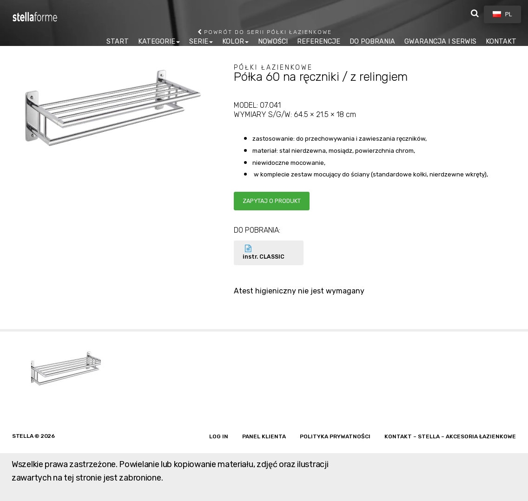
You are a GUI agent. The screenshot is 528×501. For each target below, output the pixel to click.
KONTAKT (501, 42)
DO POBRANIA (372, 42)
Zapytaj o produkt (272, 200)
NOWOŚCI (273, 42)
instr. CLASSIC (269, 252)
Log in (218, 436)
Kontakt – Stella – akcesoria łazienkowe (450, 436)
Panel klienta (264, 436)
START (117, 42)
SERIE (198, 42)
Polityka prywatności (335, 436)
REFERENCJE (318, 42)
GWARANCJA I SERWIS (440, 42)
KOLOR (233, 42)
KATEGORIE (156, 42)
